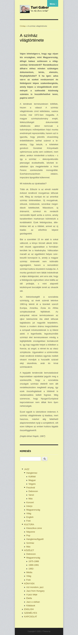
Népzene (30, 532)
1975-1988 (33, 561)
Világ (28, 513)
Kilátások (30, 605)
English (30, 517)
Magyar (32, 480)
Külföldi (32, 476)
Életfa (29, 598)
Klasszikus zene (34, 528)
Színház (30, 543)
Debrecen (33, 491)
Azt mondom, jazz (35, 587)
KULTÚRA (29, 524)
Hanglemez (31, 473)
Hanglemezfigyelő (35, 539)
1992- (31, 568)
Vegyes (32, 484)
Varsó (31, 495)
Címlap (23, 26)
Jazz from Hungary (35, 591)
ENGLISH (29, 609)
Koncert (30, 502)
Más (30, 498)
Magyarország (33, 510)
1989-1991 (33, 565)
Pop (28, 535)
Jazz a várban (33, 602)
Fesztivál (30, 487)
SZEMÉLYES (30, 613)
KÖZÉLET (29, 550)
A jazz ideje (31, 594)
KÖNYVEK (29, 583)
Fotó (28, 521)
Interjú (29, 506)
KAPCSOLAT (30, 616)
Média (29, 572)
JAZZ (26, 469)
